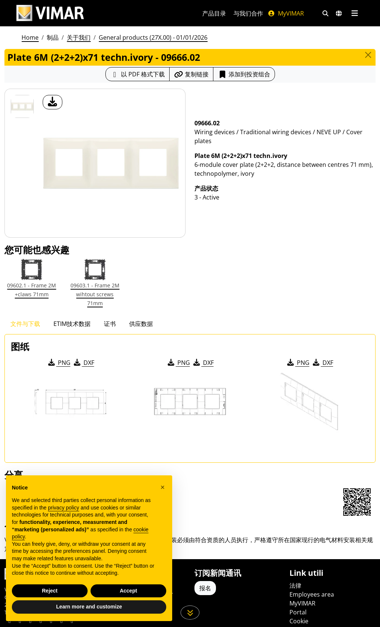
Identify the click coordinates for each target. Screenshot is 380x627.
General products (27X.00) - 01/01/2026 (153, 37)
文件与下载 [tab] (25, 324)
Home (30, 37)
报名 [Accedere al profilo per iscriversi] (205, 588)
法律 (295, 585)
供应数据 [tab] (141, 324)
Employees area (311, 594)
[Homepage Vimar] (100, 13)
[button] (162, 487)
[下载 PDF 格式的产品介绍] (137, 74)
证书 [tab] (110, 324)
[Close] (368, 54)
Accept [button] (128, 591)
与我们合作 (248, 13)
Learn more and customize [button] (89, 607)
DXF (83, 363)
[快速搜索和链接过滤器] (325, 13)
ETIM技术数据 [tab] (72, 324)
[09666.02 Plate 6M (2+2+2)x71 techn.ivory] (22, 106)
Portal (298, 612)
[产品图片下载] (52, 102)
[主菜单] (354, 13)
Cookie (298, 621)
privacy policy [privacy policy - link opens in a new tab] (63, 508)
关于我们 (79, 37)
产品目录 (214, 13)
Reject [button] (50, 591)
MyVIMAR (286, 13)
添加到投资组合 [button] (244, 74)
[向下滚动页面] (190, 612)
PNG (59, 363)
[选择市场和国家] (339, 13)
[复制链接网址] (191, 74)
